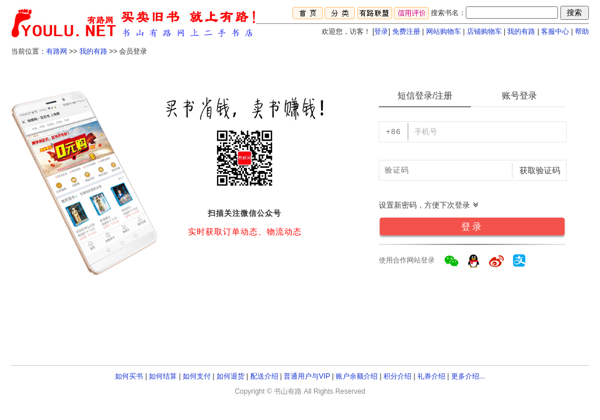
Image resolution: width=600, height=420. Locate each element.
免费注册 (406, 31)
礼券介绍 (431, 376)
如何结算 (163, 376)
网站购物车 (443, 31)
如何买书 (129, 376)
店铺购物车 (484, 31)
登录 (381, 31)
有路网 (56, 51)
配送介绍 (264, 376)
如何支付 (197, 376)
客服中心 (555, 31)
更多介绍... (468, 376)
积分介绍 (397, 376)
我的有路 (521, 31)
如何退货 (231, 376)
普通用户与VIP (307, 376)
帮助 (582, 31)
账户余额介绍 (357, 376)
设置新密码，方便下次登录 (429, 205)
